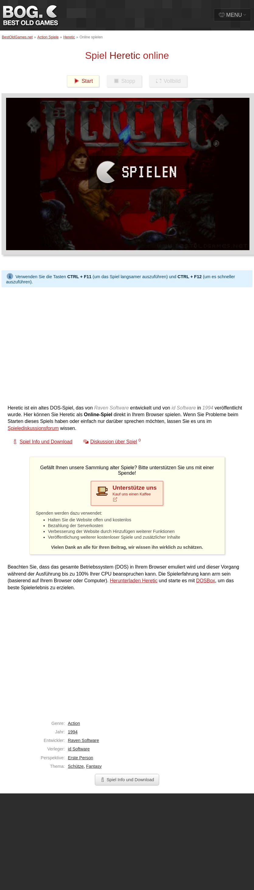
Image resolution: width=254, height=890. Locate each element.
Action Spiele (48, 37)
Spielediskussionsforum (33, 428)
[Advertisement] (57, 344)
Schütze (76, 766)
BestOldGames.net (17, 37)
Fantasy (94, 766)
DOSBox (205, 580)
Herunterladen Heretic (134, 580)
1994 (73, 731)
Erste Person (80, 757)
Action (74, 723)
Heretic (69, 37)
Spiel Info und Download (127, 779)
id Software (79, 748)
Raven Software (83, 740)
